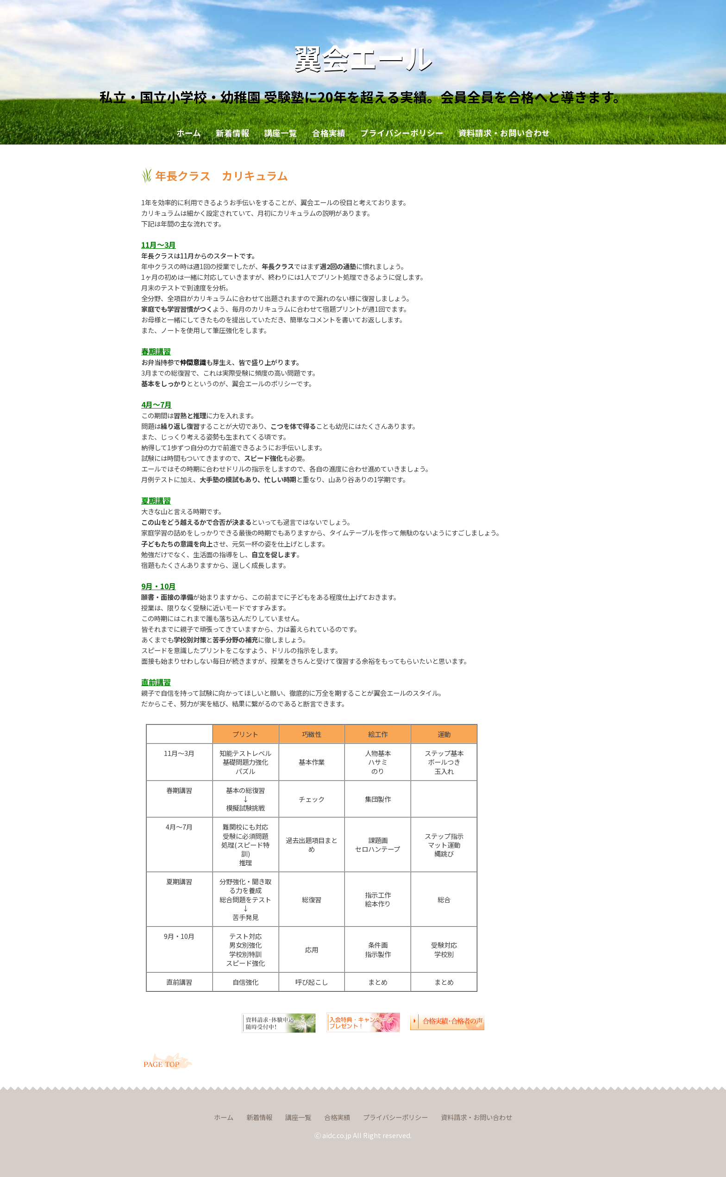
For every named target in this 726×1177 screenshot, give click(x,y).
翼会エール (363, 57)
